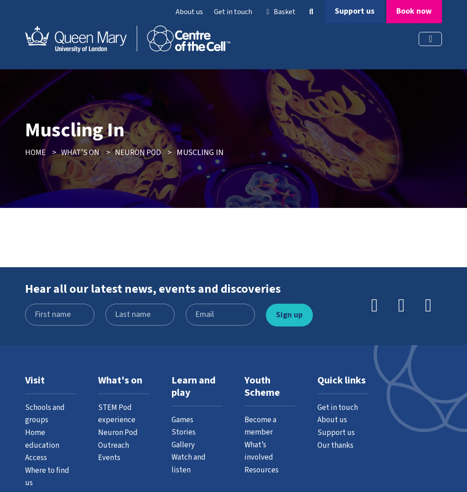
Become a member (261, 425)
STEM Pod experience (116, 413)
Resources (262, 469)
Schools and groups (45, 413)
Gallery (183, 444)
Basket (279, 12)
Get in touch (233, 12)
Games (183, 419)
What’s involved (259, 450)
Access (36, 457)
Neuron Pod (118, 432)
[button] (311, 12)
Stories (183, 432)
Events (110, 457)
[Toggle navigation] (430, 39)
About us (189, 12)
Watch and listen (189, 463)
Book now (414, 11)
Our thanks (336, 445)
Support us (354, 11)
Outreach (114, 445)
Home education (42, 438)
